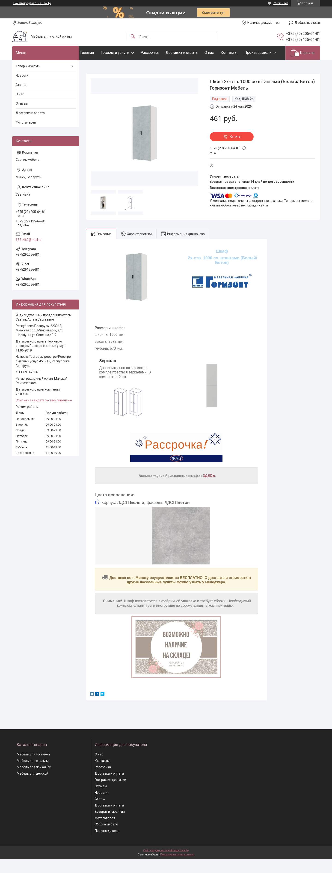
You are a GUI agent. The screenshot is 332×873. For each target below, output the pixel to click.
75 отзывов (280, 3)
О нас (218, 52)
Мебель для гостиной (33, 768)
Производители (102, 66)
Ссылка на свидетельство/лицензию (44, 414)
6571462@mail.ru (29, 254)
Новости (22, 89)
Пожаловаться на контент (177, 868)
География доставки (110, 794)
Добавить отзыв (307, 22)
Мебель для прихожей (34, 781)
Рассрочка (159, 52)
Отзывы (22, 118)
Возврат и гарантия (110, 826)
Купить (235, 151)
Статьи (21, 99)
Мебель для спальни (33, 775)
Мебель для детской (32, 787)
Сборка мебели (106, 838)
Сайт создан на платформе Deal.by (166, 864)
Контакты (238, 52)
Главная (96, 52)
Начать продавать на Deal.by (32, 3)
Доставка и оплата (191, 52)
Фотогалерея (26, 136)
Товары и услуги (124, 52)
